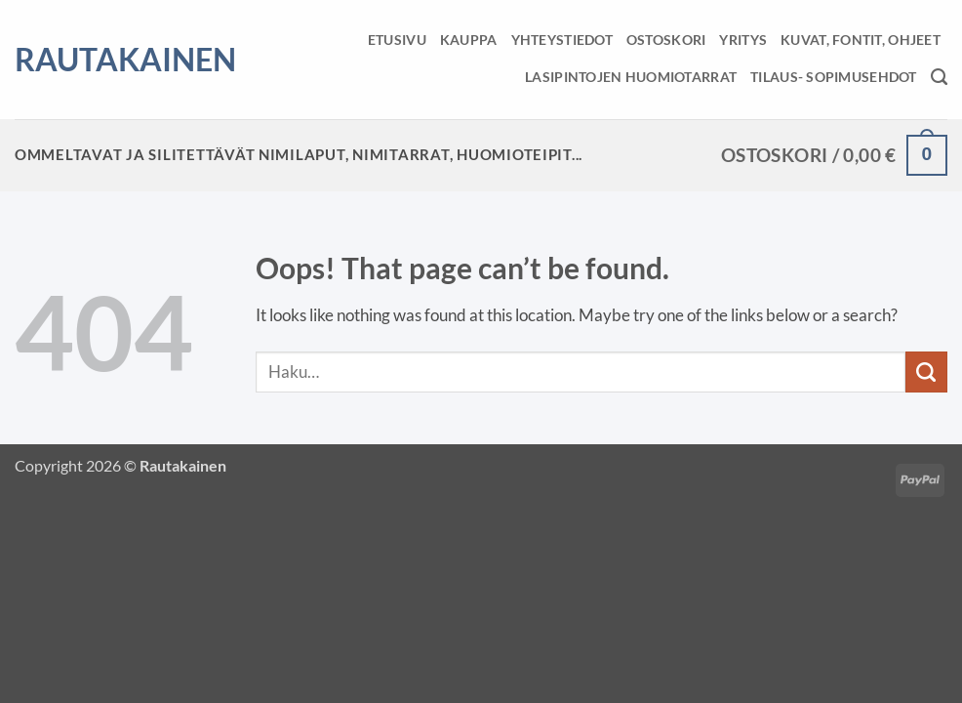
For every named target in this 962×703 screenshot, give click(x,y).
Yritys (743, 39)
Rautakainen (100, 59)
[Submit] (926, 372)
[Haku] (939, 77)
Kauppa (469, 39)
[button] (834, 155)
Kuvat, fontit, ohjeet (861, 39)
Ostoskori (666, 39)
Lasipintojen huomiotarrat (631, 76)
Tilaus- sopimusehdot (833, 76)
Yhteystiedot (562, 39)
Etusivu (397, 39)
